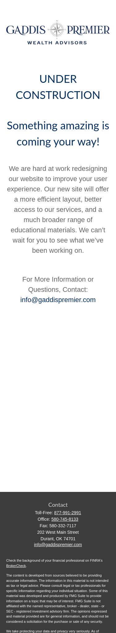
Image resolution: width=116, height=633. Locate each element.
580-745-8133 (64, 519)
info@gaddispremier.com (58, 300)
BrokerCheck (16, 566)
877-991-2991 (67, 512)
